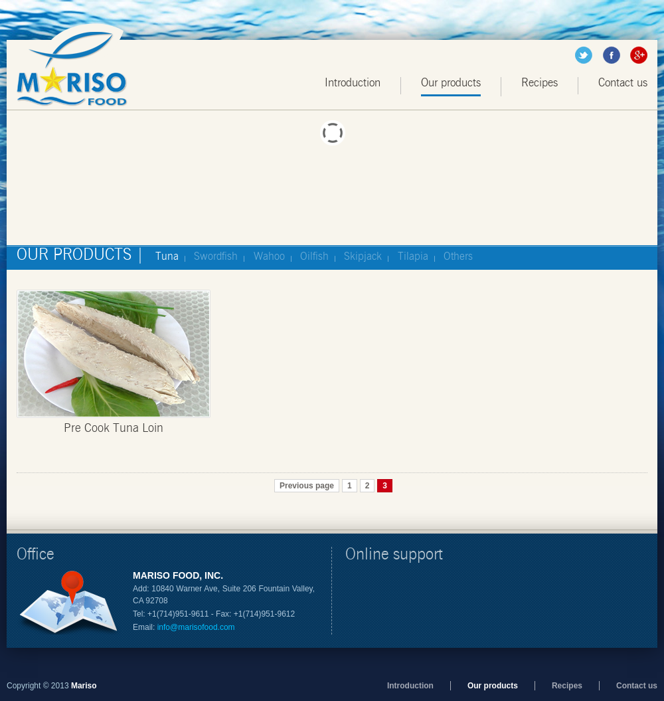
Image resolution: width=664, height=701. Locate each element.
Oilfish (314, 256)
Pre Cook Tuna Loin (113, 429)
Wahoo (269, 256)
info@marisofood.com (196, 627)
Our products (451, 82)
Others (458, 256)
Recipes (539, 82)
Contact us (622, 82)
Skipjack (363, 256)
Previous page (307, 485)
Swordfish (216, 256)
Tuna (167, 256)
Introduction (352, 82)
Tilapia (413, 256)
